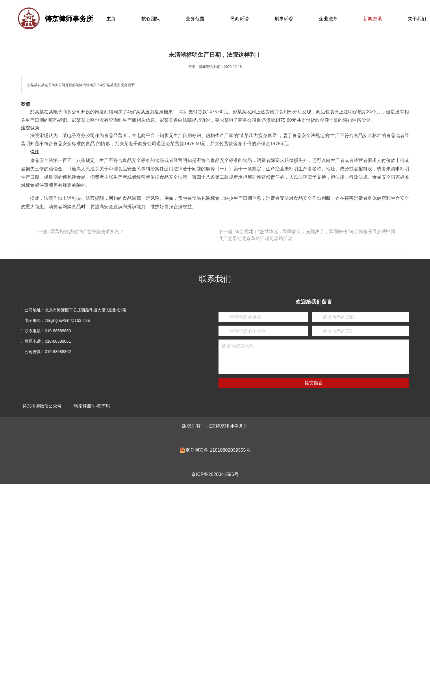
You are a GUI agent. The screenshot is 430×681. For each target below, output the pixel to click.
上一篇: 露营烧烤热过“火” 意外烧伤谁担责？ (79, 231)
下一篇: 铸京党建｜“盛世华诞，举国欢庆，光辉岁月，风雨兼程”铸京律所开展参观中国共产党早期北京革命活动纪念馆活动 (306, 235)
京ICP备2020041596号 (215, 474)
